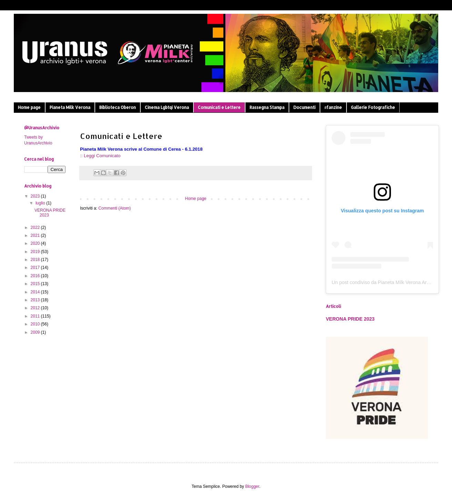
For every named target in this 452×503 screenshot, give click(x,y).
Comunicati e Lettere (219, 107)
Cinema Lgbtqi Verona (167, 107)
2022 (36, 227)
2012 (36, 307)
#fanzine (333, 107)
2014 (36, 292)
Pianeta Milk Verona (70, 107)
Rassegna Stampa (267, 107)
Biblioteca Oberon (117, 107)
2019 (36, 251)
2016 (36, 275)
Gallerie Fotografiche (373, 107)
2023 (36, 196)
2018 (36, 259)
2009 (36, 332)
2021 (36, 235)
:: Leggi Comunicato (100, 155)
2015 (36, 283)
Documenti (304, 107)
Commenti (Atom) (114, 208)
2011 (36, 316)
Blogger (252, 486)
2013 (36, 300)
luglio (41, 203)
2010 (36, 324)
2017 (36, 267)
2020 (36, 243)
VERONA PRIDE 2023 (350, 319)
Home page (29, 107)
